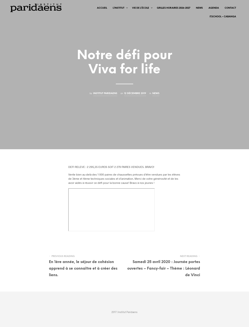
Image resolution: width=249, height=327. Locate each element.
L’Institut (118, 8)
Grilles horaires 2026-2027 (173, 8)
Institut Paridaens (105, 93)
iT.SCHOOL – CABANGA (223, 17)
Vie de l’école (140, 8)
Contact (230, 8)
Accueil (102, 8)
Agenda (214, 8)
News (199, 8)
